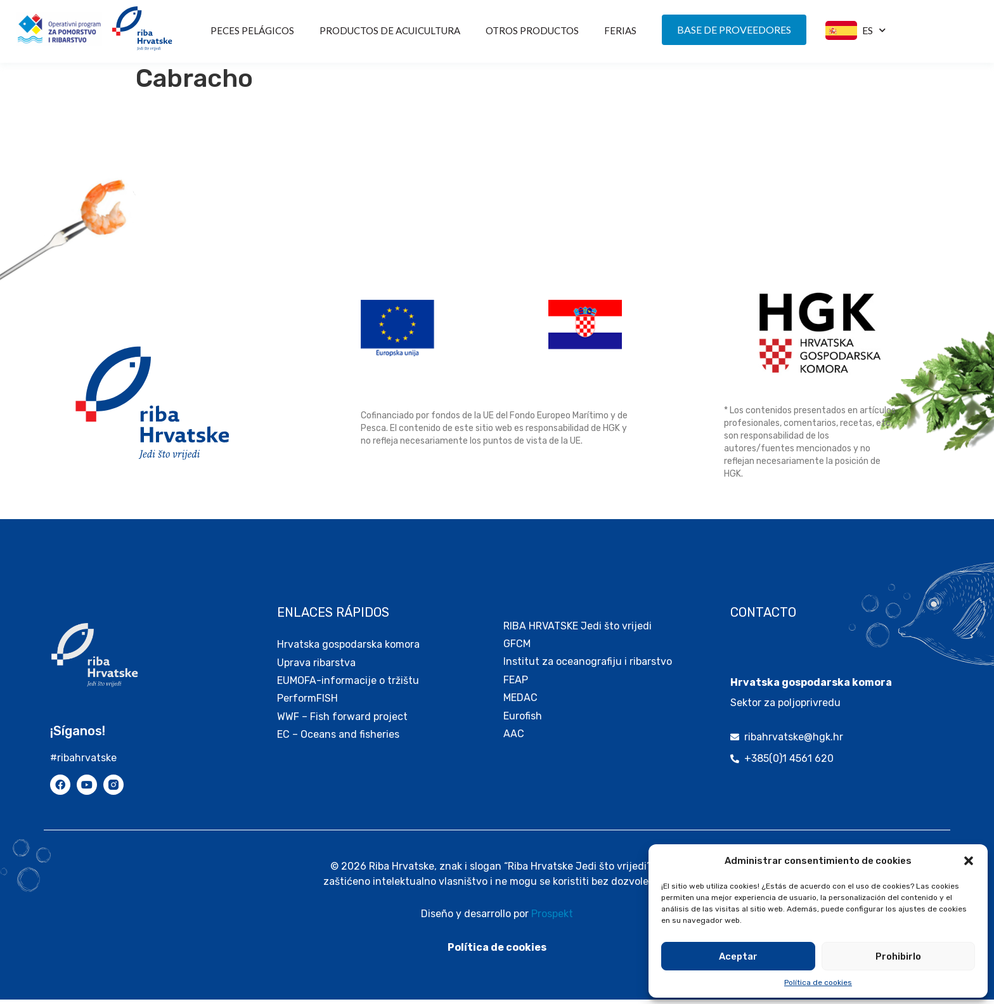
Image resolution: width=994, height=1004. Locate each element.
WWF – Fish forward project (342, 721)
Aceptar (738, 956)
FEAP (515, 684)
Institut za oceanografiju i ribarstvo (587, 666)
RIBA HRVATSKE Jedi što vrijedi (577, 630)
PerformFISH (307, 703)
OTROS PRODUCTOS (532, 30)
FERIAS (620, 30)
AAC (513, 738)
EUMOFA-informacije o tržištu (348, 685)
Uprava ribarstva (316, 667)
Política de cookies (818, 982)
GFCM (517, 648)
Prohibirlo (898, 956)
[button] (968, 860)
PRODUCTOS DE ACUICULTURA (390, 30)
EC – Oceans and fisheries (339, 739)
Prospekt (552, 918)
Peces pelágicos (252, 30)
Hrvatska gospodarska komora (348, 649)
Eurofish (522, 720)
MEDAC (520, 702)
